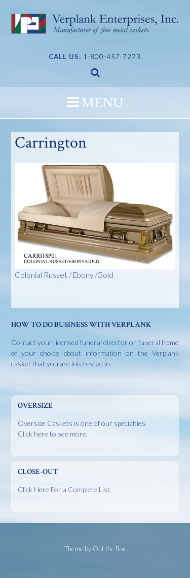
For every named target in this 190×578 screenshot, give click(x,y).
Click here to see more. (53, 433)
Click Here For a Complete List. (64, 489)
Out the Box (109, 549)
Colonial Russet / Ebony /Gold (95, 221)
